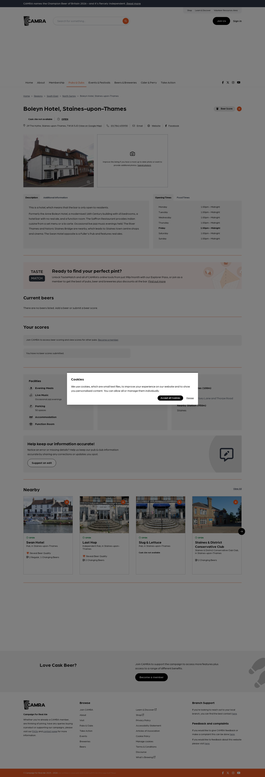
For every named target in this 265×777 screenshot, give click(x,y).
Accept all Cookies (170, 397)
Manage (190, 398)
